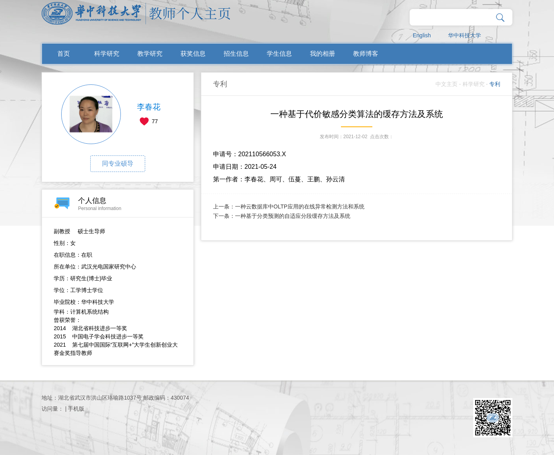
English (422, 35)
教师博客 (365, 53)
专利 (494, 84)
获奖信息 (193, 53)
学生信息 (279, 53)
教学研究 (149, 53)
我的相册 (322, 53)
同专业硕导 (117, 163)
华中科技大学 (464, 35)
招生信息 (236, 53)
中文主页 (446, 84)
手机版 (76, 409)
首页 (63, 53)
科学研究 (106, 53)
